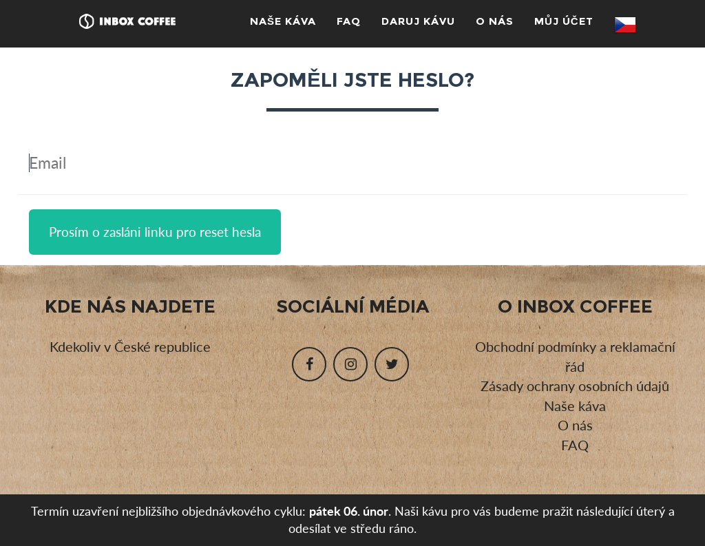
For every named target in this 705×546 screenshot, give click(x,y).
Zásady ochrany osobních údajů (575, 385)
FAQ (349, 21)
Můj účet (563, 21)
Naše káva (283, 21)
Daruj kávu (418, 21)
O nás (495, 21)
